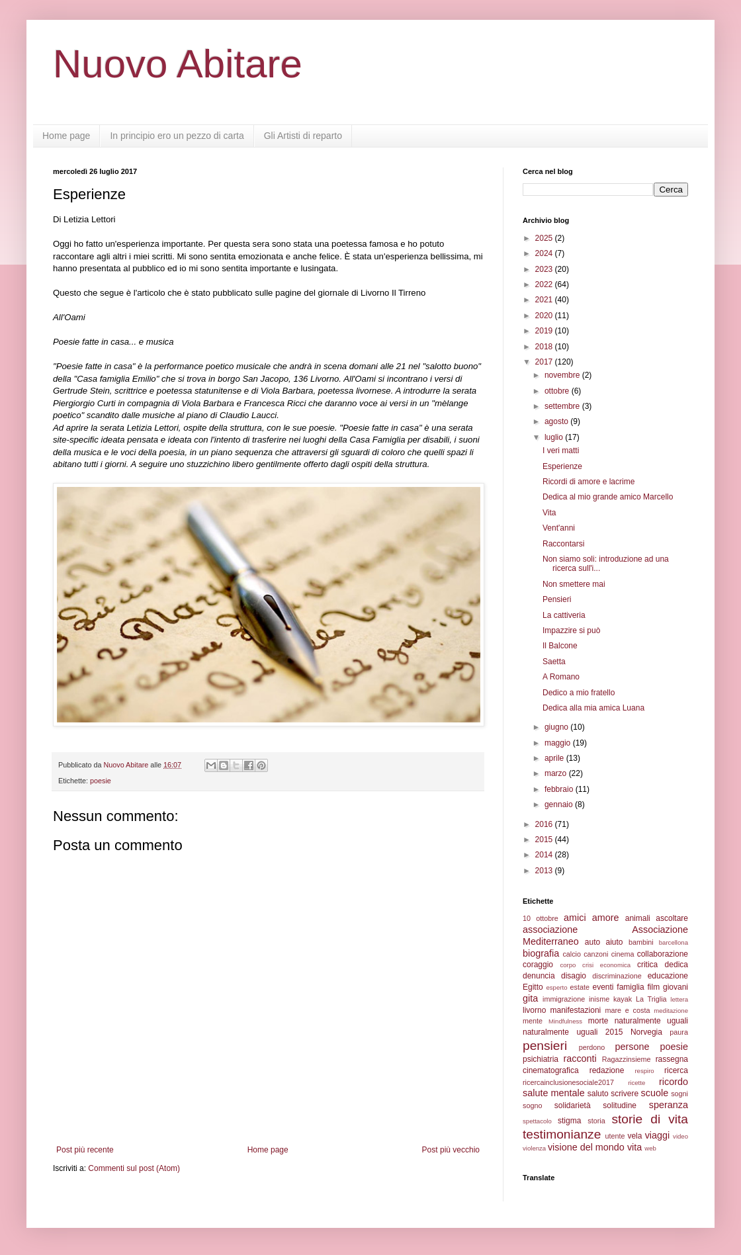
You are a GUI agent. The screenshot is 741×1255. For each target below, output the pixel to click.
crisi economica (606, 965)
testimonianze (562, 1134)
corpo (568, 965)
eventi (603, 987)
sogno (532, 1105)
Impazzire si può (571, 630)
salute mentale (554, 1093)
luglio (555, 437)
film (653, 987)
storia (596, 1121)
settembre (563, 406)
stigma (569, 1120)
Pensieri (557, 599)
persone (632, 1046)
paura (679, 1032)
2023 (545, 269)
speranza (668, 1105)
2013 (545, 870)
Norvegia (646, 1032)
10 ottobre (540, 918)
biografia (541, 953)
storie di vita (649, 1119)
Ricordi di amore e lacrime (588, 481)
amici (575, 917)
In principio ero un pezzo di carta (176, 135)
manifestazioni (575, 1010)
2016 (545, 824)
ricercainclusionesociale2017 (568, 1082)
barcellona (673, 942)
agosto (557, 421)
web (650, 1148)
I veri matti (561, 450)
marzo (557, 773)
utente (615, 1136)
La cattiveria (564, 615)
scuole (655, 1093)
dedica (676, 964)
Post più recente (85, 1149)
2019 (545, 330)
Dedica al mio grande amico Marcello (608, 496)
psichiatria (540, 1059)
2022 (545, 284)
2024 (545, 253)
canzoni (596, 954)
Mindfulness (565, 1021)
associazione (550, 929)
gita (530, 998)
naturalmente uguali (651, 1020)
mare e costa (627, 1010)
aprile (555, 758)
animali (637, 918)
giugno (557, 727)
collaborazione (662, 954)
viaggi (657, 1135)
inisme (599, 999)
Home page (66, 135)
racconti (579, 1058)
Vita (549, 512)
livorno (534, 1010)
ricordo (673, 1081)
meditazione (671, 1010)
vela (634, 1136)
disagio (573, 975)
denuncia (539, 975)
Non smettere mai (574, 584)
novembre (563, 375)
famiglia (630, 987)
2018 (545, 346)
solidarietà (572, 1105)
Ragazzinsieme (626, 1059)
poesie (100, 781)
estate (579, 987)
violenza (534, 1148)
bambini (641, 942)
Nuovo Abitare (177, 64)
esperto (556, 987)
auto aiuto (604, 942)
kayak (622, 999)
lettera (679, 999)
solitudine (619, 1105)
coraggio (538, 964)
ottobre (558, 391)
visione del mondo (586, 1147)
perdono (592, 1047)
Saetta (554, 661)
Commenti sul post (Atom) (134, 1168)
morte (598, 1020)
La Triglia (651, 999)
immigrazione (564, 999)
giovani (675, 987)
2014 (545, 854)
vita (634, 1147)
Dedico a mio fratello (579, 692)
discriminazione (616, 976)
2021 (545, 299)
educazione (668, 975)
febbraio (560, 789)
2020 (545, 315)
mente (533, 1021)
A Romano (561, 676)
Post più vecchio (451, 1149)
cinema (622, 954)
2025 (545, 238)
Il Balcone (560, 645)
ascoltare (672, 918)
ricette (636, 1082)
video (680, 1136)
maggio (559, 743)
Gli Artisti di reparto (303, 135)
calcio (571, 954)
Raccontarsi (563, 543)
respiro (644, 1070)
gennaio (560, 804)
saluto (598, 1093)
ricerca (676, 1070)
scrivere (624, 1093)
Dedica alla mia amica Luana (593, 708)
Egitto (533, 987)
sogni (679, 1094)
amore (605, 917)
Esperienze (562, 466)
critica (647, 964)
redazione (607, 1070)
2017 (545, 362)
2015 (545, 839)
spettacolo (537, 1121)
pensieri (545, 1046)
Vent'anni (559, 528)
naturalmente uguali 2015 (573, 1032)
